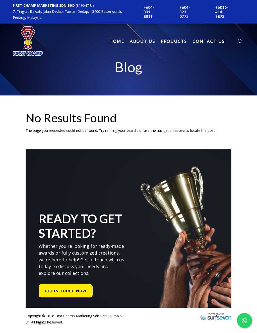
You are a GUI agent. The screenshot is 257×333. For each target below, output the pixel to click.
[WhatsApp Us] (244, 320)
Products (174, 41)
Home (116, 41)
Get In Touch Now (66, 293)
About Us (142, 41)
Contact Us (208, 41)
